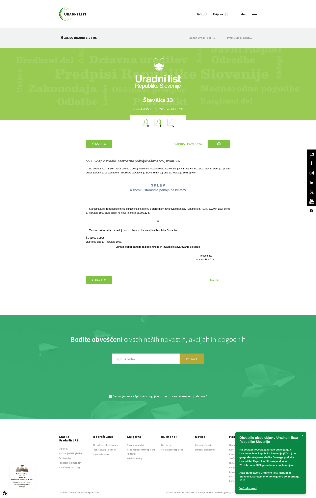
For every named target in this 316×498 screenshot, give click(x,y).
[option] (158, 100)
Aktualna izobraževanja (105, 444)
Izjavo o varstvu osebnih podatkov (183, 396)
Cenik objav (65, 458)
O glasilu (63, 448)
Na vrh (215, 280)
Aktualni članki (203, 444)
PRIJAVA (192, 359)
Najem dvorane (101, 454)
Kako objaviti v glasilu (70, 453)
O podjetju (235, 444)
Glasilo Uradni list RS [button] (204, 38)
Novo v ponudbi (135, 444)
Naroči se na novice (205, 449)
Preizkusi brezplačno (172, 449)
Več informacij (248, 488)
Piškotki (190, 492)
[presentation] (158, 381)
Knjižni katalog (135, 458)
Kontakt (233, 449)
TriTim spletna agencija (218, 492)
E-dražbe (233, 480)
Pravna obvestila (175, 492)
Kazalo (98, 144)
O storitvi (166, 444)
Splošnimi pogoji (145, 396)
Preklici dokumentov (70, 462)
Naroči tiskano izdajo (70, 467)
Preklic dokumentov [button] (242, 38)
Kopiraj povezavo (188, 144)
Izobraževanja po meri (104, 449)
